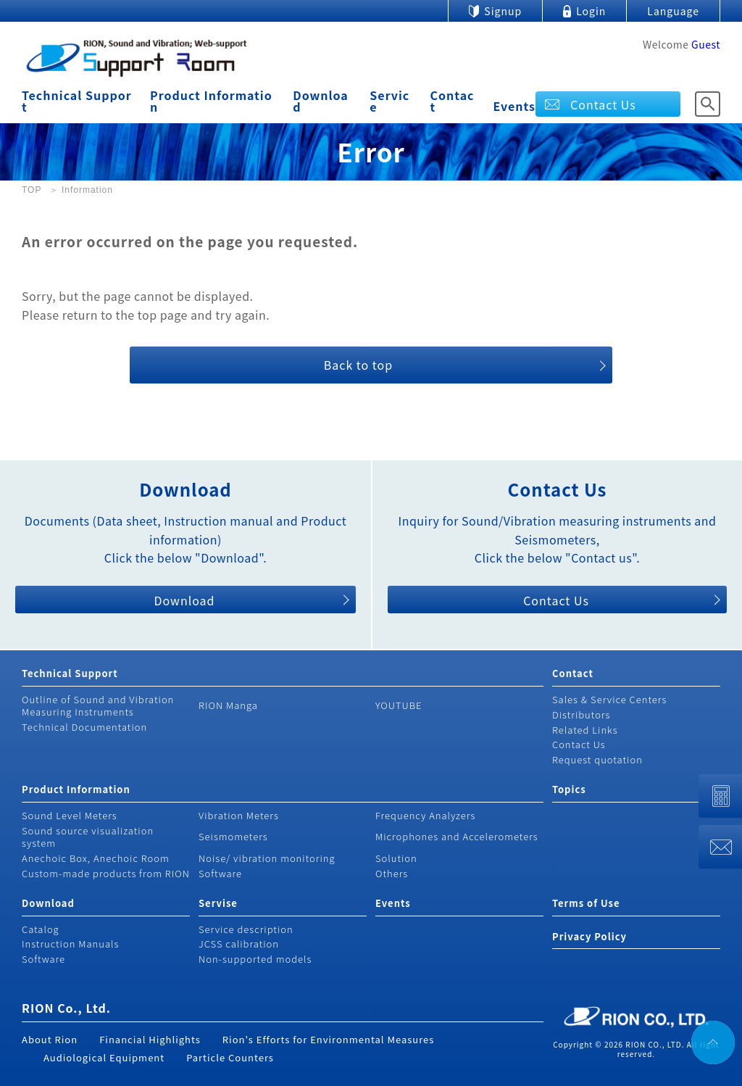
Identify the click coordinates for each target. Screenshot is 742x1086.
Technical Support (77, 100)
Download (320, 100)
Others (391, 873)
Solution (396, 858)
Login (591, 11)
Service (389, 100)
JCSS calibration (239, 943)
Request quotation (597, 759)
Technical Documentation (84, 727)
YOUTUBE (398, 705)
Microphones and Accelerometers (456, 836)
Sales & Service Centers (609, 699)
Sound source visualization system (88, 837)
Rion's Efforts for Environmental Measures (328, 1039)
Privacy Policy (589, 936)
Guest (705, 44)
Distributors (581, 714)
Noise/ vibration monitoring (267, 858)
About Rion (50, 1039)
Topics (569, 789)
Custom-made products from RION (106, 873)
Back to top (358, 364)
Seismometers (233, 836)
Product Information (211, 100)
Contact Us (603, 104)
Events (514, 106)
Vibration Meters (239, 815)
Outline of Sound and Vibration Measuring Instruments (98, 705)
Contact (452, 100)
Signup (503, 11)
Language (673, 11)
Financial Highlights (150, 1039)
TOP (31, 190)
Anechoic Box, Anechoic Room (96, 858)
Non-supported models (255, 959)
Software (220, 873)
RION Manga (228, 705)
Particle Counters (230, 1057)
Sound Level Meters (69, 815)
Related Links (585, 730)
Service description (246, 929)
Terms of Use (586, 903)
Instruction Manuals (70, 943)
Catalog (40, 929)
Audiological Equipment (103, 1057)
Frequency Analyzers (425, 815)
